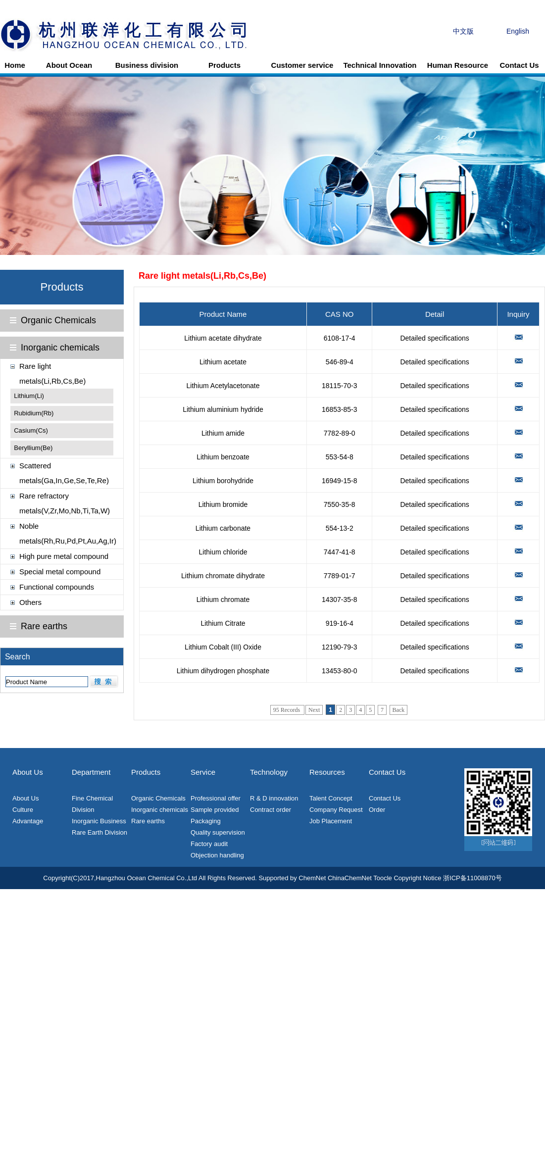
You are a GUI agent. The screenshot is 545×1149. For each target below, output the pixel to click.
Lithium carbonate (223, 528)
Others (30, 602)
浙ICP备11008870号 (472, 878)
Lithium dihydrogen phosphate (223, 671)
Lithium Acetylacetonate (223, 386)
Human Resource (457, 65)
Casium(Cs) (31, 430)
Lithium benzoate (223, 457)
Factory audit (209, 844)
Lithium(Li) (29, 396)
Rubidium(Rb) (33, 413)
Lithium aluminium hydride (223, 409)
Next (314, 709)
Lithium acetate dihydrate (222, 338)
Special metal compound (59, 571)
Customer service (302, 65)
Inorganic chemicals (60, 347)
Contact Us (519, 65)
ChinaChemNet (350, 878)
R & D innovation (274, 798)
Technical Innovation (379, 65)
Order (377, 809)
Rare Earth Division (99, 832)
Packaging (206, 821)
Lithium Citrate (222, 623)
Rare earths (44, 626)
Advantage (27, 821)
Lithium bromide (223, 504)
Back (399, 709)
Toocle (382, 878)
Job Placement (330, 821)
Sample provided (215, 809)
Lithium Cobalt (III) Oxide (223, 647)
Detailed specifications (434, 338)
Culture (22, 809)
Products (224, 65)
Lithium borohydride (223, 481)
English (517, 31)
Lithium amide (223, 433)
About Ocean (69, 65)
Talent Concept (330, 798)
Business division (147, 65)
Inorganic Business (99, 821)
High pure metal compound (63, 556)
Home (14, 65)
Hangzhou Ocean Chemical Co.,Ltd (147, 878)
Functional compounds (56, 587)
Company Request (336, 809)
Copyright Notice (417, 878)
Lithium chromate (223, 599)
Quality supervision (218, 832)
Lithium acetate (223, 362)
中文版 (463, 31)
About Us (25, 798)
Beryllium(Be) (33, 447)
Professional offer (216, 798)
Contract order (270, 809)
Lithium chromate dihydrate (223, 576)
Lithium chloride (222, 552)
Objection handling (217, 855)
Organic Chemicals (58, 320)
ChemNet (312, 878)
